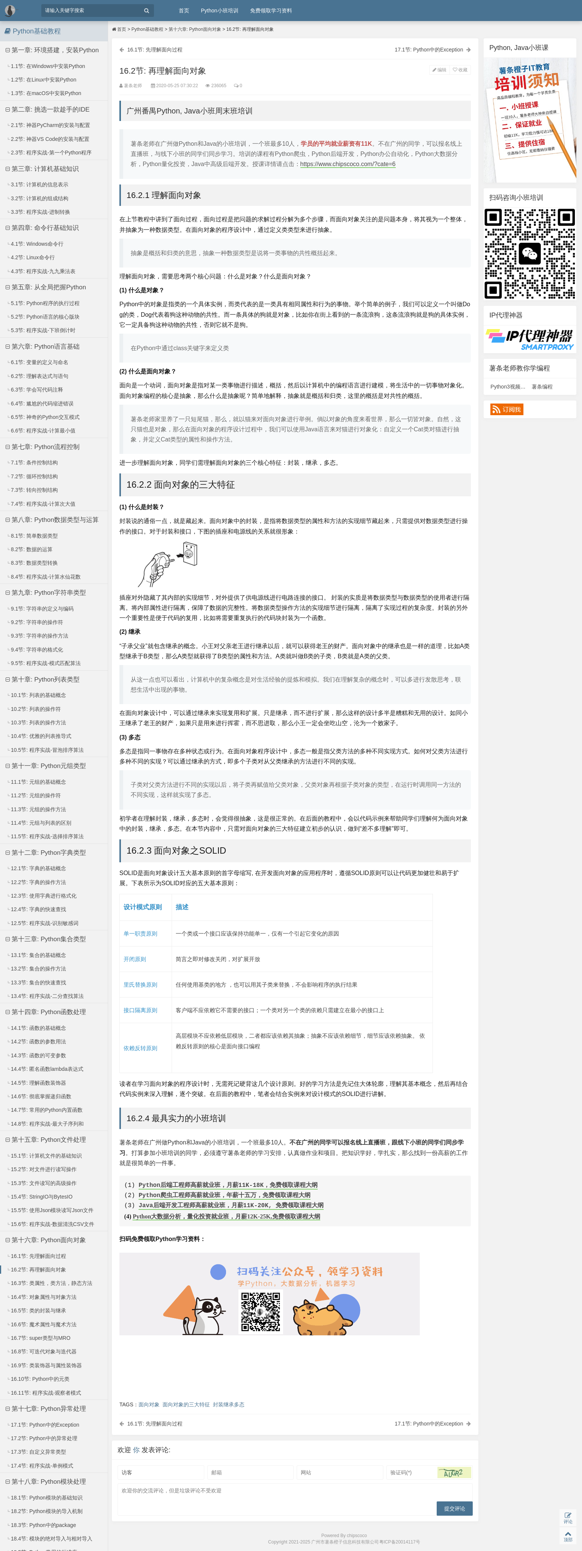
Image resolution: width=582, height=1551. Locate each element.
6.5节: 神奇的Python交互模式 (43, 417)
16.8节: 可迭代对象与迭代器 (41, 1351)
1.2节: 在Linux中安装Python (41, 80)
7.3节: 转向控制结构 (32, 490)
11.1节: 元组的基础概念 (36, 782)
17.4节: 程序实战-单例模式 (39, 1466)
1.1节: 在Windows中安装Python (45, 66)
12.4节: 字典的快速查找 (36, 909)
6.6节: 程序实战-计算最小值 (40, 431)
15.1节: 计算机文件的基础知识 (44, 1156)
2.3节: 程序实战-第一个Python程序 (49, 153)
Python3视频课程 (510, 387)
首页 (184, 11)
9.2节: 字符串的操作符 (34, 622)
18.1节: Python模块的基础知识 (44, 1498)
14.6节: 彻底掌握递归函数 (38, 1096)
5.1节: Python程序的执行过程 (43, 303)
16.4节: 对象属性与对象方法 (41, 1297)
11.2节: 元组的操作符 (33, 795)
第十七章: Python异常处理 (46, 1408)
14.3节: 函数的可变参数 (36, 1055)
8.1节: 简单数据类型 (32, 536)
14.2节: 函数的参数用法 (36, 1042)
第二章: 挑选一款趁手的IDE (48, 109)
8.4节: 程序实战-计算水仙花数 (43, 577)
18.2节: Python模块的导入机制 (44, 1511)
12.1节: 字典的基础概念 (36, 868)
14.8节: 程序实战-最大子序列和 (45, 1124)
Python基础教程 (147, 29)
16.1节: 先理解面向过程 (36, 1256)
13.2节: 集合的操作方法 (36, 969)
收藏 (460, 70)
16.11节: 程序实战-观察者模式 (43, 1393)
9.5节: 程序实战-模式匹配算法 (43, 663)
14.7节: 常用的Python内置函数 (44, 1110)
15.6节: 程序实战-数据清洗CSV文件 (50, 1224)
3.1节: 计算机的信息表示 (37, 184)
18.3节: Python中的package (41, 1525)
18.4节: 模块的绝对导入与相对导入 (49, 1539)
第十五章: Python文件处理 (46, 1139)
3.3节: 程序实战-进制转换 (38, 212)
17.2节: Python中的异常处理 (41, 1438)
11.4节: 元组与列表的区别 (38, 823)
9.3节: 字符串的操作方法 (37, 636)
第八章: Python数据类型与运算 (52, 519)
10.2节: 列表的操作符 (33, 709)
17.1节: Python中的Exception (42, 1425)
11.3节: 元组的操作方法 (36, 809)
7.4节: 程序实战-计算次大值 (40, 504)
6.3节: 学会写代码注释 (34, 390)
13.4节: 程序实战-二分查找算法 (45, 996)
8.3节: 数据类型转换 (32, 563)
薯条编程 (542, 387)
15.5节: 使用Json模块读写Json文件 (49, 1210)
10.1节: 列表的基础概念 (36, 695)
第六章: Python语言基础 (43, 346)
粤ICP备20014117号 (399, 1542)
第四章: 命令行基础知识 (42, 227)
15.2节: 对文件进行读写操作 (41, 1169)
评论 (567, 1518)
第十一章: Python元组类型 (46, 765)
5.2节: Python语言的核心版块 (43, 317)
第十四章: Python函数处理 (46, 1012)
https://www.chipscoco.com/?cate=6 (348, 164)
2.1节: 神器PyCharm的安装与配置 (48, 125)
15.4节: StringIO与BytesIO (39, 1197)
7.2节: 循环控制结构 (32, 476)
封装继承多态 (228, 1404)
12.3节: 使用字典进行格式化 (41, 896)
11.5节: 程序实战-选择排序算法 (45, 836)
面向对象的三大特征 (186, 1404)
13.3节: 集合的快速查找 (36, 983)
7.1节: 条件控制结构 (32, 463)
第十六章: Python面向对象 (46, 1240)
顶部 (567, 1536)
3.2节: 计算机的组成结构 (37, 198)
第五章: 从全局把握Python (46, 287)
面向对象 (149, 1404)
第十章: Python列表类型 (43, 679)
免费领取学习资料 (271, 11)
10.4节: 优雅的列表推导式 (38, 736)
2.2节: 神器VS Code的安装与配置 (47, 139)
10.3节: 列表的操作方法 (36, 723)
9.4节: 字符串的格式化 (34, 650)
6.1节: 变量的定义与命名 (37, 362)
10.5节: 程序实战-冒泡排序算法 (45, 750)
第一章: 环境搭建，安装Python (52, 50)
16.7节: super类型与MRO (38, 1338)
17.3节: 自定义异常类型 (36, 1452)
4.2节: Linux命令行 (30, 257)
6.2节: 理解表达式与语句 (37, 376)
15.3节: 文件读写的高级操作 (41, 1183)
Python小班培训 (219, 11)
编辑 (439, 70)
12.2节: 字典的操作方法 (36, 882)
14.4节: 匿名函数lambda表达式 (44, 1069)
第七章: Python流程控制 (43, 446)
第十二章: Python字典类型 (46, 852)
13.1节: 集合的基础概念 (36, 955)
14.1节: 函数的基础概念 (36, 1028)
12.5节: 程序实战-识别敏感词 (42, 923)
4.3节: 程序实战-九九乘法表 (40, 271)
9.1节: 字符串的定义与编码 (40, 609)
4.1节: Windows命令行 (34, 244)
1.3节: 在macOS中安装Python (43, 93)
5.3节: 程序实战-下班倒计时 (40, 330)
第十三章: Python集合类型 (46, 939)
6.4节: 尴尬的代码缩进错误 (40, 404)
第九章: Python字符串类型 (46, 592)
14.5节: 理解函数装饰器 (36, 1083)
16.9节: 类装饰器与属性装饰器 (44, 1365)
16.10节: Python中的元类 (38, 1379)
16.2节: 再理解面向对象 (36, 1270)
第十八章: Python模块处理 (46, 1481)
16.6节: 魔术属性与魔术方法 (41, 1324)
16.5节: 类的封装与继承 (36, 1311)
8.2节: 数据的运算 (29, 549)
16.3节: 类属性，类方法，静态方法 (49, 1283)
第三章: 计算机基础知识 (42, 168)
